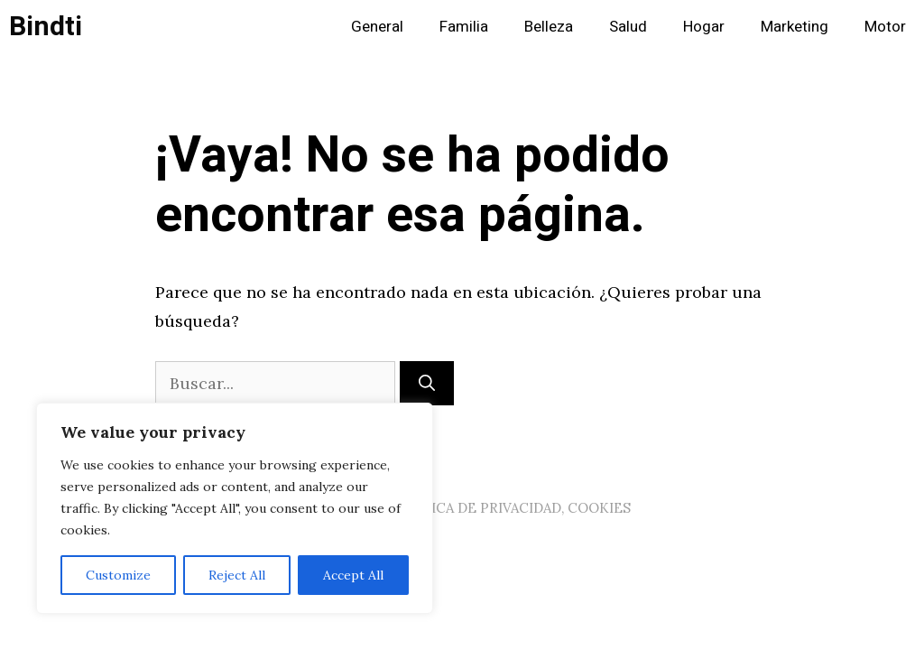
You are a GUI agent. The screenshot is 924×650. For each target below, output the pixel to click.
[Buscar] (427, 383)
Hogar (704, 26)
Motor (885, 26)
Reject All (236, 575)
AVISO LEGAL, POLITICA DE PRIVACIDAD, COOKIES (462, 507)
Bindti (45, 27)
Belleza (548, 26)
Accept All (353, 575)
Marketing (794, 26)
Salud (628, 26)
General (377, 26)
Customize (118, 575)
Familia (463, 26)
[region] (234, 508)
